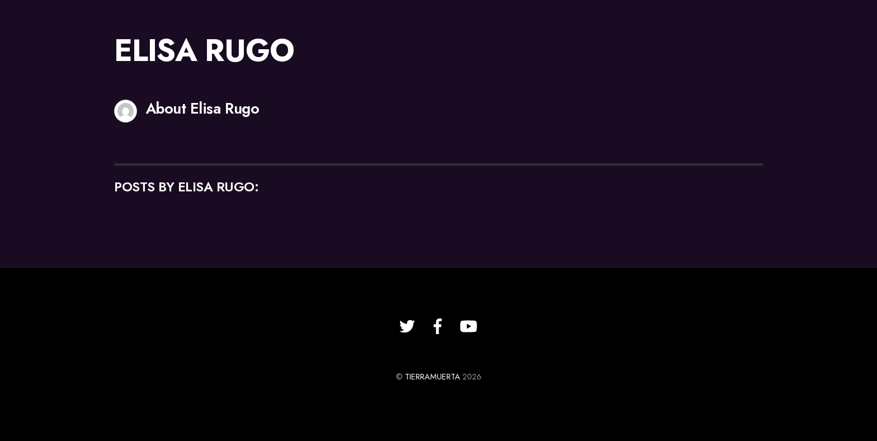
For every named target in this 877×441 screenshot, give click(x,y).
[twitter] (407, 326)
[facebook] (438, 326)
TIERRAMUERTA (432, 376)
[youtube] (468, 326)
